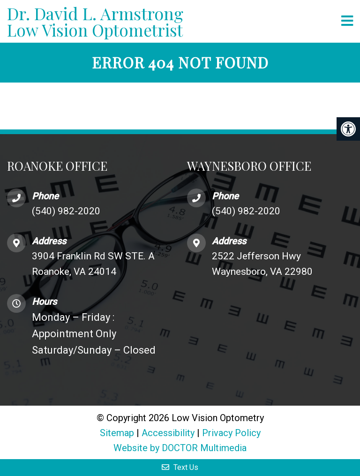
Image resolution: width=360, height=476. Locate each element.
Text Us (180, 467)
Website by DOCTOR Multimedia (180, 447)
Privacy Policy (231, 432)
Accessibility (168, 432)
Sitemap (117, 432)
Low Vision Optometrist (170, 21)
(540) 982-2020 (66, 211)
